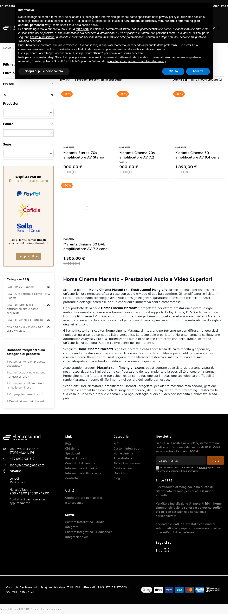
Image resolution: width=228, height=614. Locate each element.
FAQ (68, 443)
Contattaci (17, 499)
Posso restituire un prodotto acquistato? (26, 363)
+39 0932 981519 (22, 458)
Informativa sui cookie (81, 468)
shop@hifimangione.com (26, 465)
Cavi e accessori (124, 468)
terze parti (82, 29)
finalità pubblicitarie (42, 37)
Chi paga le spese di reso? (25, 394)
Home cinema (123, 453)
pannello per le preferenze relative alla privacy (136, 61)
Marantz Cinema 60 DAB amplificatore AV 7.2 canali (86, 246)
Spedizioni (72, 453)
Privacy (34, 609)
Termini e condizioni (51, 609)
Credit (31, 592)
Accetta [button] (198, 71)
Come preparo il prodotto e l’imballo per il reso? (25, 385)
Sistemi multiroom (126, 463)
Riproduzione (122, 458)
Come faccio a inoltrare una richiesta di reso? (26, 374)
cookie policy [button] (90, 25)
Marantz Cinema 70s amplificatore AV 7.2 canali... (137, 157)
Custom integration (127, 448)
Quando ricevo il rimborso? (25, 401)
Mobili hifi (120, 473)
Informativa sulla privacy (83, 473)
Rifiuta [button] (173, 71)
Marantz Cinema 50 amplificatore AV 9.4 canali (198, 154)
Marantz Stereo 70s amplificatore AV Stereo (83, 154)
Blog (116, 478)
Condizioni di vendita (80, 463)
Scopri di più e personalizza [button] (44, 71)
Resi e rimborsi (76, 458)
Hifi (115, 443)
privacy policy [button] (167, 17)
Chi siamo (72, 448)
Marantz (68, 147)
